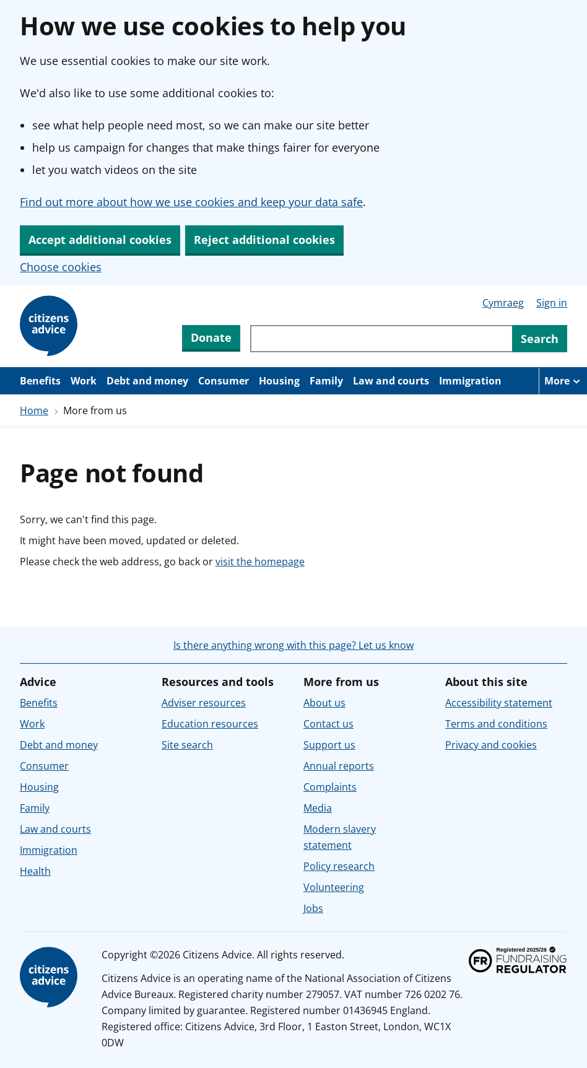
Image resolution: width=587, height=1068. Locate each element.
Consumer (223, 381)
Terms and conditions (496, 724)
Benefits (40, 381)
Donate (211, 337)
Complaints (330, 787)
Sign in (551, 303)
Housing (279, 381)
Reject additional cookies (264, 239)
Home (34, 410)
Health (35, 871)
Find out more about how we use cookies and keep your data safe (191, 201)
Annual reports (338, 766)
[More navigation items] (563, 380)
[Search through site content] (381, 338)
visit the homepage (260, 561)
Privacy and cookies (491, 745)
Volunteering (333, 887)
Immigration (470, 381)
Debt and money (147, 381)
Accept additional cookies (100, 239)
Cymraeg (503, 303)
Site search (187, 745)
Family (326, 381)
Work (84, 381)
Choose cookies (61, 266)
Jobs (313, 908)
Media (317, 808)
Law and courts (391, 381)
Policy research (339, 866)
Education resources (210, 724)
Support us (329, 745)
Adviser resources (204, 703)
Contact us (328, 724)
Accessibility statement (498, 703)
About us (324, 703)
